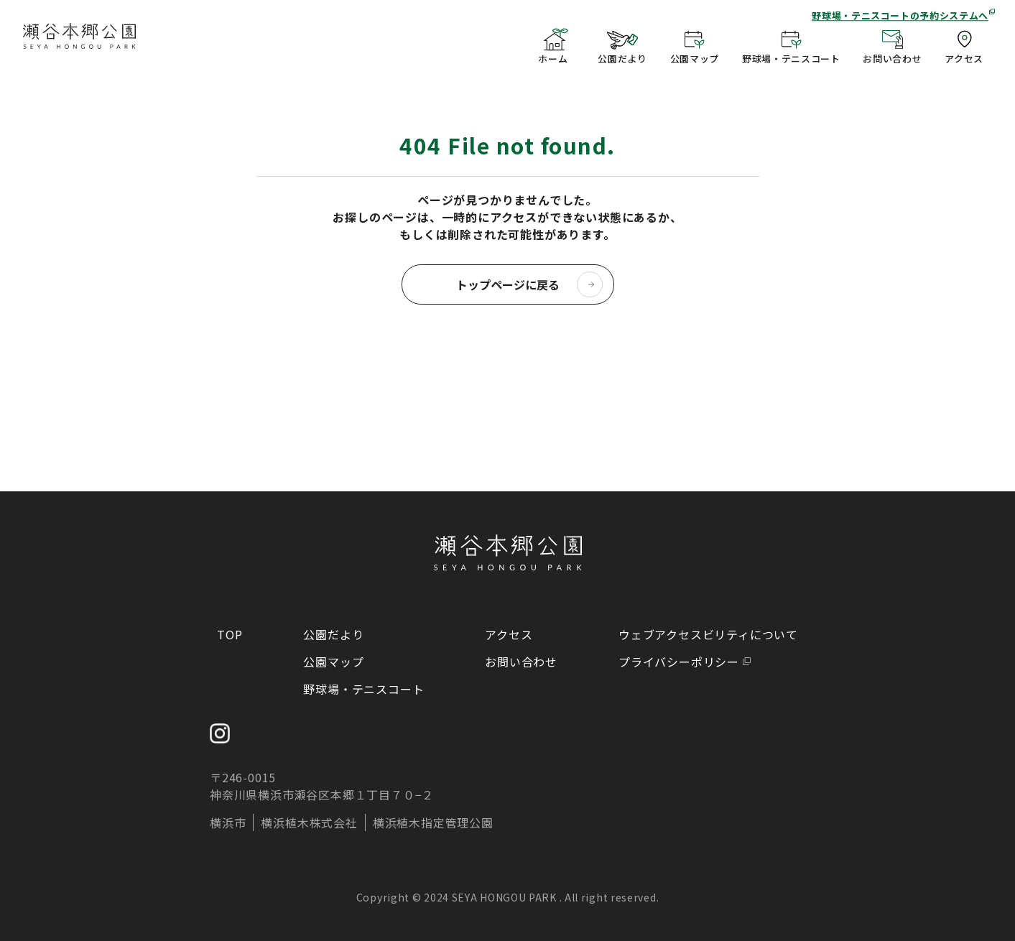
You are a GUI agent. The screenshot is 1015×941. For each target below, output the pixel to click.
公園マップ (333, 661)
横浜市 (228, 822)
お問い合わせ (521, 661)
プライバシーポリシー (678, 661)
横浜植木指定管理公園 (433, 822)
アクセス (508, 634)
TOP (229, 634)
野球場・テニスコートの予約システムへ (900, 15)
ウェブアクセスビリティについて (708, 634)
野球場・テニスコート (363, 688)
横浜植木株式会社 (309, 822)
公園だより (333, 634)
